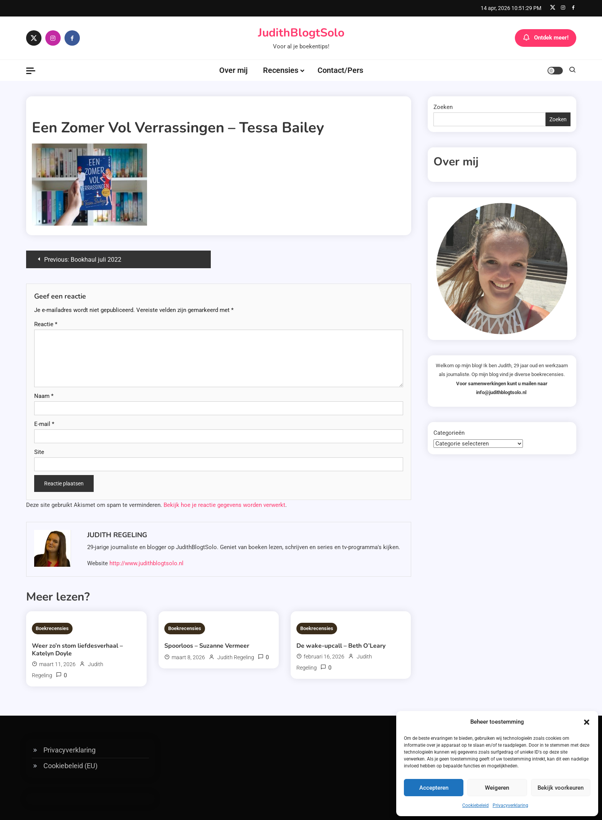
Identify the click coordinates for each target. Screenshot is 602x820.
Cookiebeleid (475, 805)
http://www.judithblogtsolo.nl (146, 563)
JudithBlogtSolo (301, 33)
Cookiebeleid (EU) (70, 766)
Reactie (45, 324)
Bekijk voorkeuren (561, 787)
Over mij (233, 70)
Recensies (280, 70)
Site (39, 452)
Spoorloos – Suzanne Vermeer (206, 646)
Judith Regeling (117, 535)
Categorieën (449, 432)
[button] (586, 722)
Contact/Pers (340, 70)
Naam (43, 396)
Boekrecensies (52, 628)
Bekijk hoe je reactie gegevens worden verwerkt (224, 505)
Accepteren (433, 787)
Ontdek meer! (546, 38)
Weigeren (497, 787)
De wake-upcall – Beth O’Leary (340, 646)
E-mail (44, 424)
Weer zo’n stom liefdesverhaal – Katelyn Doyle (77, 649)
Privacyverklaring (510, 805)
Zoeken (443, 107)
